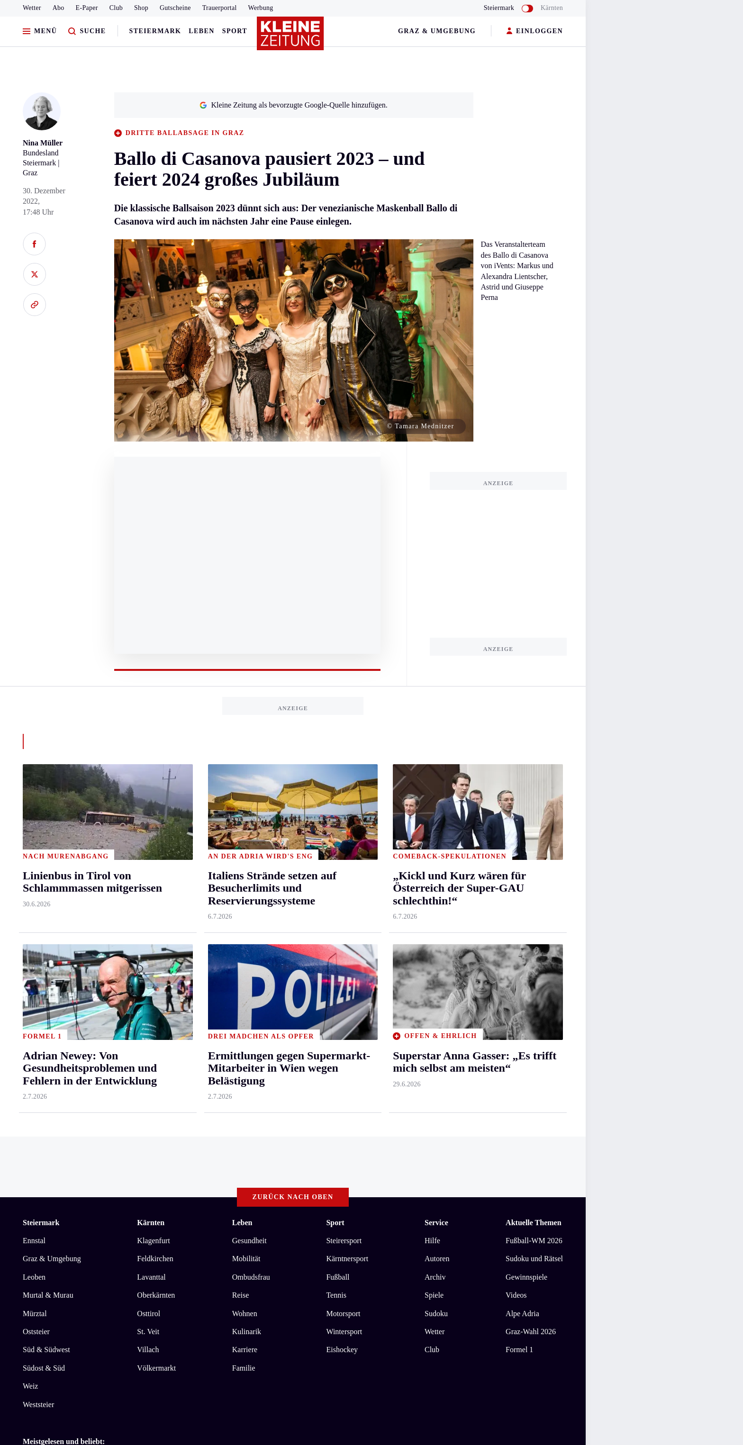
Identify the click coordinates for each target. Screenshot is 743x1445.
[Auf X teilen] (34, 274)
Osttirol (148, 923)
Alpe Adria (522, 923)
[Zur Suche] (87, 31)
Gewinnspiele (526, 887)
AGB (75, 1150)
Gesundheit (249, 850)
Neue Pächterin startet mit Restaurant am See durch (118, 1084)
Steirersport (344, 850)
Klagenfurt (153, 850)
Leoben (34, 887)
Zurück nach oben (293, 806)
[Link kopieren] (34, 304)
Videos (516, 905)
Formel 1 (519, 959)
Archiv (435, 887)
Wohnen (244, 923)
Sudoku (436, 923)
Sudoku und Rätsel (534, 868)
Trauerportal (219, 7)
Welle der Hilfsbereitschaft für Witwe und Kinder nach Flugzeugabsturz (149, 1069)
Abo (58, 7)
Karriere (244, 959)
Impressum (41, 1150)
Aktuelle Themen (533, 832)
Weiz (30, 996)
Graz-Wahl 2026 (531, 941)
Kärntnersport (347, 868)
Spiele (434, 905)
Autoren (437, 868)
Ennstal (34, 850)
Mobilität (246, 868)
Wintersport (344, 941)
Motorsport (343, 923)
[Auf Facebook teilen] (34, 244)
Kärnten (552, 7)
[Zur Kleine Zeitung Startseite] (290, 37)
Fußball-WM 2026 (534, 850)
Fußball (337, 887)
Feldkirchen (155, 868)
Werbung (260, 7)
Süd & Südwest (46, 959)
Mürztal (35, 923)
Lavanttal (151, 887)
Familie (243, 978)
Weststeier (38, 1014)
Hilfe (432, 850)
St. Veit (148, 941)
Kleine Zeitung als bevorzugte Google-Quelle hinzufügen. (293, 105)
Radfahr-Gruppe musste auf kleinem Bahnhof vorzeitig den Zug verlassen (152, 1098)
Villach (148, 959)
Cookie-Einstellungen (267, 1150)
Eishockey (342, 959)
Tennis (336, 905)
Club (116, 7)
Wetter (32, 7)
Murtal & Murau (48, 905)
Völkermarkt (156, 978)
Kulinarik (246, 941)
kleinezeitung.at (74, 1183)
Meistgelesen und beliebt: (64, 1051)
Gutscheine (175, 7)
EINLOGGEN (535, 31)
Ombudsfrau (251, 887)
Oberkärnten (156, 905)
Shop (141, 7)
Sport (234, 31)
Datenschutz (111, 1150)
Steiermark (155, 31)
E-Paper (87, 7)
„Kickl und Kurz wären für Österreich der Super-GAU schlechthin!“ (143, 1112)
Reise (240, 905)
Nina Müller (43, 143)
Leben (201, 31)
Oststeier (36, 941)
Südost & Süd (44, 978)
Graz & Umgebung (437, 31)
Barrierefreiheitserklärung (181, 1150)
